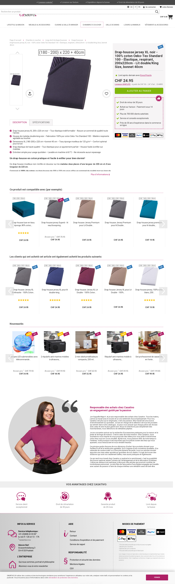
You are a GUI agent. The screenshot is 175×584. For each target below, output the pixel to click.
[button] (18, 53)
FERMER (157, 577)
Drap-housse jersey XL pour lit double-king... (55, 291)
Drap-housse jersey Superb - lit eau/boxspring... (55, 223)
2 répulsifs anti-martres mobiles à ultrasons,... (55, 358)
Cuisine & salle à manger (66, 29)
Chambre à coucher (92, 29)
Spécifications (41, 122)
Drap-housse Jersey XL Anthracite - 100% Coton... (23, 291)
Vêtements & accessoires (156, 29)
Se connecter (149, 7)
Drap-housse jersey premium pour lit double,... (149, 223)
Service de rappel (77, 544)
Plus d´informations (100, 174)
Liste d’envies (166, 7)
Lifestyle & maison (15, 29)
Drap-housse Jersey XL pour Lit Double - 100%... (118, 291)
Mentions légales (77, 564)
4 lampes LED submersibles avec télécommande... (23, 358)
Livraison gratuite (45, 2)
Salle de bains (112, 29)
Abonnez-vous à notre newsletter (33, 566)
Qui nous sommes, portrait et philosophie (36, 562)
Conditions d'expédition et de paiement (87, 540)
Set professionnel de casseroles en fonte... (150, 358)
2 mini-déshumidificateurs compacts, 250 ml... (86, 358)
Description (20, 122)
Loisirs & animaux (132, 29)
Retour (73, 531)
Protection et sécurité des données (85, 560)
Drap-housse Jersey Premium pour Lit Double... (86, 223)
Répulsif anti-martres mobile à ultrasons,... (118, 358)
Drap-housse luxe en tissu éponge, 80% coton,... (23, 223)
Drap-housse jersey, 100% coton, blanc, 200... (149, 291)
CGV (72, 568)
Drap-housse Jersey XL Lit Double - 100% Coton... (86, 291)
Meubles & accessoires (39, 29)
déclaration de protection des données (63, 578)
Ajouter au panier (139, 90)
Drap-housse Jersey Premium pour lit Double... (118, 223)
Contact (73, 536)
